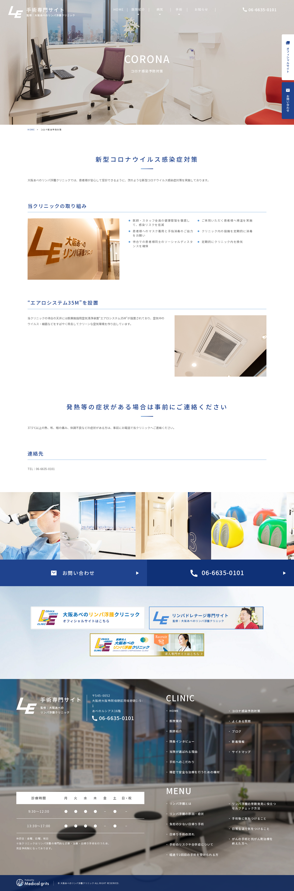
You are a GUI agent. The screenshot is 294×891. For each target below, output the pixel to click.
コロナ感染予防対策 (246, 711)
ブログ (236, 731)
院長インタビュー (182, 741)
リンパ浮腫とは (180, 803)
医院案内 (175, 721)
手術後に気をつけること (249, 818)
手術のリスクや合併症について (191, 844)
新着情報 (238, 742)
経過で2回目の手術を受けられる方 (193, 855)
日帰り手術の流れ (182, 834)
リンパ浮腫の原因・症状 (186, 814)
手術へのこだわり (182, 762)
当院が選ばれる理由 (183, 752)
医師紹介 (175, 731)
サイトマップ (241, 752)
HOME (31, 129)
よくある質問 (241, 721)
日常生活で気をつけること (251, 829)
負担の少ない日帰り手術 (186, 824)
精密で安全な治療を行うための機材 (194, 772)
